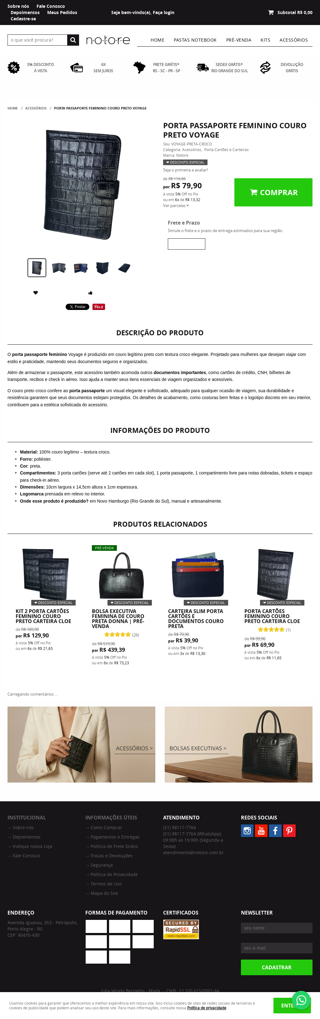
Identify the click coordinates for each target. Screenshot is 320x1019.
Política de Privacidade (114, 874)
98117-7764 (179, 827)
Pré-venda (239, 40)
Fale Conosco (51, 6)
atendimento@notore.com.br (193, 852)
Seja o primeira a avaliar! (185, 170)
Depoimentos (25, 12)
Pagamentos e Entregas (115, 837)
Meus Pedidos (62, 12)
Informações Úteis (111, 817)
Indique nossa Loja (32, 846)
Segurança (102, 865)
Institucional (27, 817)
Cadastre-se (23, 19)
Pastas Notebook (195, 40)
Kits (265, 40)
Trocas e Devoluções (112, 856)
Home (157, 40)
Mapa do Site (104, 893)
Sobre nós (18, 6)
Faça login (163, 12)
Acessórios (294, 40)
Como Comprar (106, 827)
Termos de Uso (106, 884)
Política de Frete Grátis (114, 846)
